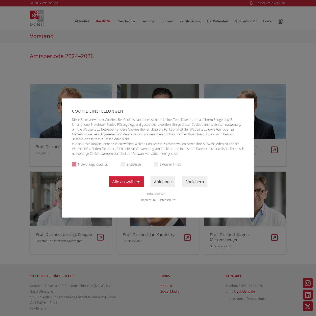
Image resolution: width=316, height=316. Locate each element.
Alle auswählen (126, 181)
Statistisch (131, 164)
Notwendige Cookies (90, 164)
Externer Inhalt (167, 164)
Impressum (148, 200)
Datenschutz (167, 200)
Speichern (194, 181)
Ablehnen (163, 181)
